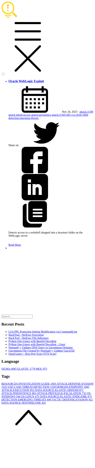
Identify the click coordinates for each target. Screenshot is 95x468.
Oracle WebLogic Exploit (26, 81)
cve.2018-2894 (79, 114)
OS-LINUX (30, 396)
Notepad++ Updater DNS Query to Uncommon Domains (40, 347)
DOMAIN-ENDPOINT (72, 386)
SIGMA (9, 368)
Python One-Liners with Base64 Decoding (32, 341)
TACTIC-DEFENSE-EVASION (72, 399)
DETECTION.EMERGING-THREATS (26, 399)
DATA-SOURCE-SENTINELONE (23, 402)
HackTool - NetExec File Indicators (28, 337)
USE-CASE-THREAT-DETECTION (32, 386)
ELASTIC (26, 368)
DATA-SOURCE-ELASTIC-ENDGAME (66, 396)
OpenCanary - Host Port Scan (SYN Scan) (32, 353)
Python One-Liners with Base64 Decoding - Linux (36, 344)
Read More (14, 244)
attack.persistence (41, 114)
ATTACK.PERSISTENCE (19, 393)
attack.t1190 (86, 111)
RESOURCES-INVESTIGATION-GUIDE (29, 383)
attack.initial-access (19, 114)
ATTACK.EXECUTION (18, 390)
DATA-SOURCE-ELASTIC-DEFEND (59, 390)
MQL (41, 368)
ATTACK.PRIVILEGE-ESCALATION (62, 393)
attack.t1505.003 (61, 114)
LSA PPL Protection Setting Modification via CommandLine (42, 331)
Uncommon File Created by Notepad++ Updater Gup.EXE (41, 350)
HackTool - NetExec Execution (26, 334)
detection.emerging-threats (23, 118)
